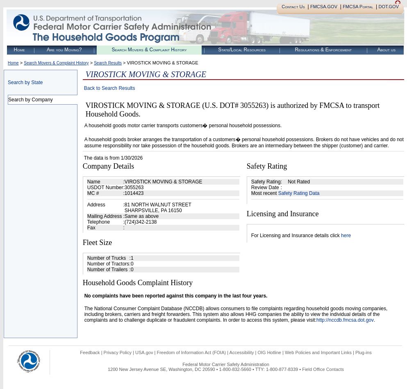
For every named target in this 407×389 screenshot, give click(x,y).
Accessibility (242, 352)
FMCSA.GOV (323, 6)
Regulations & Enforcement (323, 50)
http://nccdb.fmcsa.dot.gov (345, 320)
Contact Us (293, 6)
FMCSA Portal (358, 6)
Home (19, 50)
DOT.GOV (388, 6)
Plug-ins (363, 352)
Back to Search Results (109, 88)
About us (386, 50)
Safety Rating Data (299, 193)
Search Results (108, 63)
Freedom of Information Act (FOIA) (191, 352)
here (346, 235)
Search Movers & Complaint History (148, 50)
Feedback (90, 352)
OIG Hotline (269, 352)
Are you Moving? (64, 50)
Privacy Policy (118, 352)
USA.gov (144, 352)
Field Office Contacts (323, 369)
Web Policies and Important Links (318, 352)
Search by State (25, 82)
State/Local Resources (242, 50)
